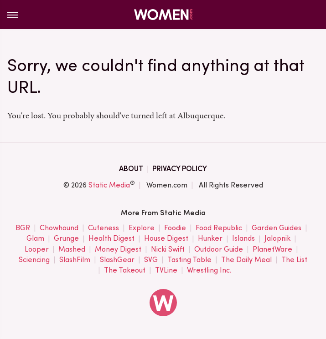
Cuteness (103, 228)
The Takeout (124, 270)
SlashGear (117, 260)
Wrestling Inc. (209, 270)
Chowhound (59, 228)
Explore (142, 228)
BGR (23, 228)
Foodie (175, 228)
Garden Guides (276, 228)
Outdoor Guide (218, 249)
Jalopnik (277, 239)
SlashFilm (74, 260)
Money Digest (118, 249)
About (131, 168)
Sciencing (34, 260)
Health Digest (111, 239)
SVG (151, 260)
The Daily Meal (246, 260)
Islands (243, 239)
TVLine (166, 270)
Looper (37, 249)
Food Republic (219, 228)
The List (294, 260)
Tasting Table (189, 260)
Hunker (210, 239)
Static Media (109, 185)
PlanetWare (272, 249)
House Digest (166, 239)
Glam (35, 239)
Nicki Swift (168, 249)
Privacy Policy (179, 168)
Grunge (66, 239)
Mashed (71, 249)
